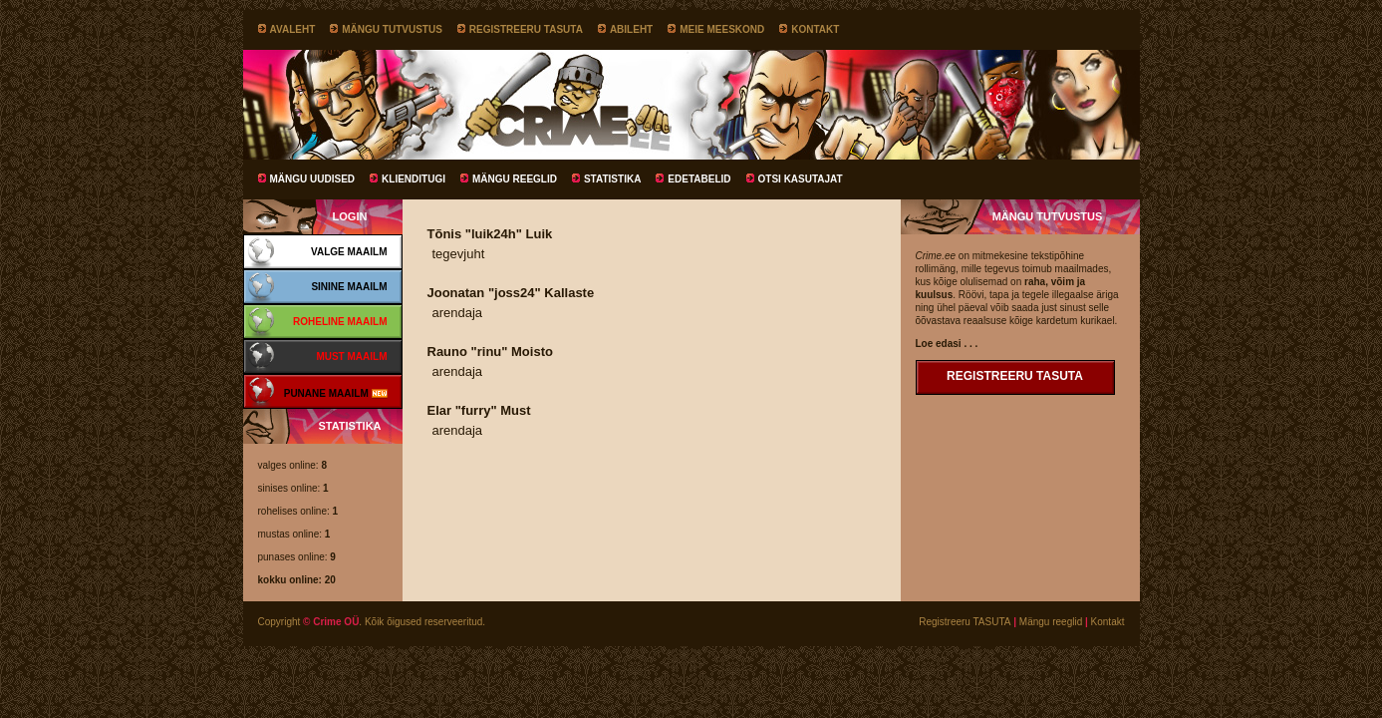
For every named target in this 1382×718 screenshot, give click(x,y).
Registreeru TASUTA (526, 29)
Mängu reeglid (514, 179)
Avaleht (293, 29)
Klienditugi (413, 179)
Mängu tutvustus (392, 29)
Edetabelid (699, 179)
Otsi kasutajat (800, 179)
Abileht (631, 29)
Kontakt (815, 29)
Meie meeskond (722, 29)
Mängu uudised (313, 179)
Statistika (612, 179)
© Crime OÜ (331, 621)
